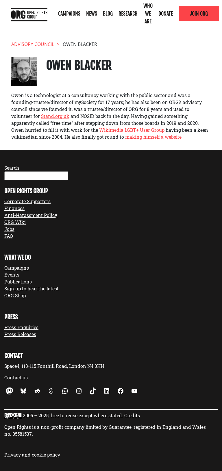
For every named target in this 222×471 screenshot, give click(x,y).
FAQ (8, 236)
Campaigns (69, 13)
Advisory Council (32, 44)
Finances (14, 208)
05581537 (22, 434)
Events (11, 275)
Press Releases (20, 334)
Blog (108, 13)
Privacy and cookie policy (32, 455)
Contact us (16, 377)
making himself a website (153, 137)
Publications (18, 282)
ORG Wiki (15, 222)
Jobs (9, 229)
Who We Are (148, 14)
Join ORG (199, 13)
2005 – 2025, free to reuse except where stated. (73, 415)
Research (128, 13)
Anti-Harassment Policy (30, 215)
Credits (132, 415)
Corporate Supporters (27, 201)
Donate (165, 13)
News (91, 13)
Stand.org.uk (55, 116)
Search (11, 168)
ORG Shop (15, 295)
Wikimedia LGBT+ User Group (131, 130)
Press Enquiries (21, 327)
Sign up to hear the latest (31, 288)
